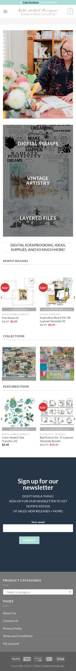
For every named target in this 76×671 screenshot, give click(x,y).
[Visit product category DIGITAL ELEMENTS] (19, 364)
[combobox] (38, 592)
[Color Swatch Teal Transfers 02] (19, 414)
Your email (38, 527)
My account (11, 643)
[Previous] (4, 365)
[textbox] (37, 592)
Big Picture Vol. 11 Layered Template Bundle (56, 439)
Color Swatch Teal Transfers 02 (13, 439)
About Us (9, 613)
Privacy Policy (12, 628)
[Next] (72, 365)
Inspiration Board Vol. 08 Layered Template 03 (55, 319)
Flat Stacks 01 (10, 317)
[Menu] (5, 11)
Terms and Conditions (18, 636)
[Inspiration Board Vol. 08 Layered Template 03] (57, 294)
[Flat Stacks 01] (19, 294)
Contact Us (10, 621)
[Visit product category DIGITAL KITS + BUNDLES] (57, 364)
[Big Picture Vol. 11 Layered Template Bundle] (57, 414)
